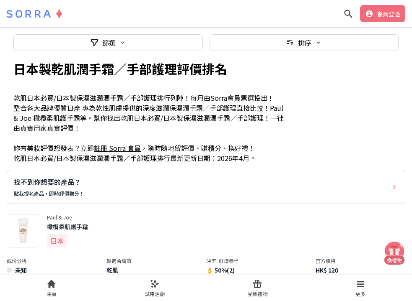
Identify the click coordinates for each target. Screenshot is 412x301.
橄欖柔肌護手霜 (67, 226)
